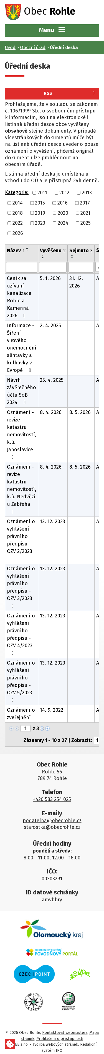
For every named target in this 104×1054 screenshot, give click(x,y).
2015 (40, 203)
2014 (17, 203)
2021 (85, 213)
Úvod (10, 47)
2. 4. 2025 (50, 325)
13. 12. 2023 (52, 521)
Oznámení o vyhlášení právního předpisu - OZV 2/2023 (21, 539)
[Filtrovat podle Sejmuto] (81, 267)
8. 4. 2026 (51, 412)
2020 (63, 213)
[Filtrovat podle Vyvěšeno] (53, 267)
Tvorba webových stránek (55, 1044)
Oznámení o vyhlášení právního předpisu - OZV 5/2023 (21, 681)
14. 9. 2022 (51, 710)
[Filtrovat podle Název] (21, 267)
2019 (40, 213)
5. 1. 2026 (50, 278)
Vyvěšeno (53, 251)
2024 (63, 223)
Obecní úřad (32, 47)
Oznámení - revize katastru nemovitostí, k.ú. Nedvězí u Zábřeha (21, 489)
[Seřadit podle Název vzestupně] (27, 248)
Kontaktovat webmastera (64, 1032)
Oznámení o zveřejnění (21, 713)
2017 (85, 203)
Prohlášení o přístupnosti (59, 1038)
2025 (85, 223)
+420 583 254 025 (52, 799)
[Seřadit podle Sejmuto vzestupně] (72, 255)
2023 (40, 223)
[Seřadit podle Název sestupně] (27, 250)
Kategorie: (17, 192)
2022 (17, 223)
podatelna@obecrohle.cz (52, 821)
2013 (87, 193)
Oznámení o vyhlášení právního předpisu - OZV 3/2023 (21, 587)
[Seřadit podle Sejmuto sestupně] (72, 258)
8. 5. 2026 (80, 412)
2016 (62, 203)
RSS (70, 93)
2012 (64, 193)
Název (15, 251)
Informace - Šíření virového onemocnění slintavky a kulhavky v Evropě (21, 347)
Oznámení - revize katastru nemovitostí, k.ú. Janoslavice (21, 434)
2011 (42, 193)
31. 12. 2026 (76, 282)
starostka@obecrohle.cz (52, 827)
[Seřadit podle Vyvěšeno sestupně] (43, 258)
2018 (17, 213)
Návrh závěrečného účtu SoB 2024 (21, 391)
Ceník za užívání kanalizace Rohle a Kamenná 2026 (19, 297)
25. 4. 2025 (52, 380)
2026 (17, 233)
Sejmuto (81, 251)
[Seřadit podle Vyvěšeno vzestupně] (43, 255)
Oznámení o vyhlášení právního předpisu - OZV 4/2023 (21, 634)
